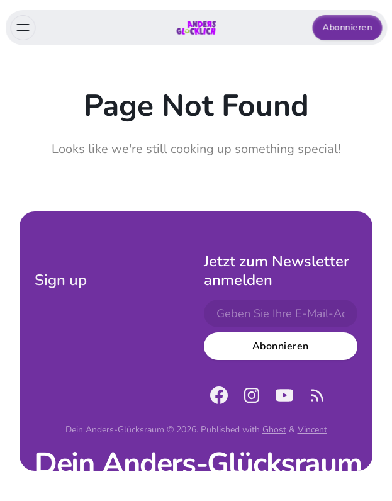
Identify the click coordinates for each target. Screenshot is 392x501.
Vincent (312, 430)
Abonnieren (347, 27)
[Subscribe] (280, 346)
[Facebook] (219, 395)
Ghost (274, 430)
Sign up (61, 280)
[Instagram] (252, 395)
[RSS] (317, 395)
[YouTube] (284, 395)
